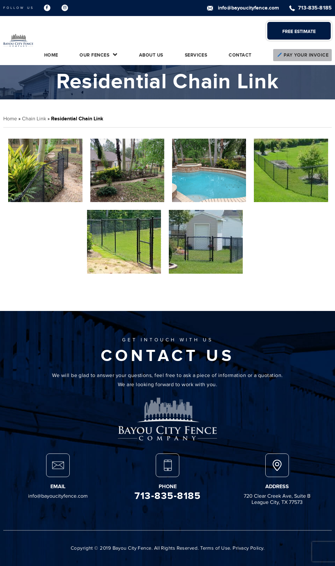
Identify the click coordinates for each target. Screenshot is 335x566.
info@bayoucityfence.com (248, 8)
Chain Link (34, 118)
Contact (240, 55)
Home (51, 55)
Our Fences (94, 55)
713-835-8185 (315, 8)
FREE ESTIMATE (299, 31)
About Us (151, 55)
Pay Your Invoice (306, 55)
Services (196, 55)
